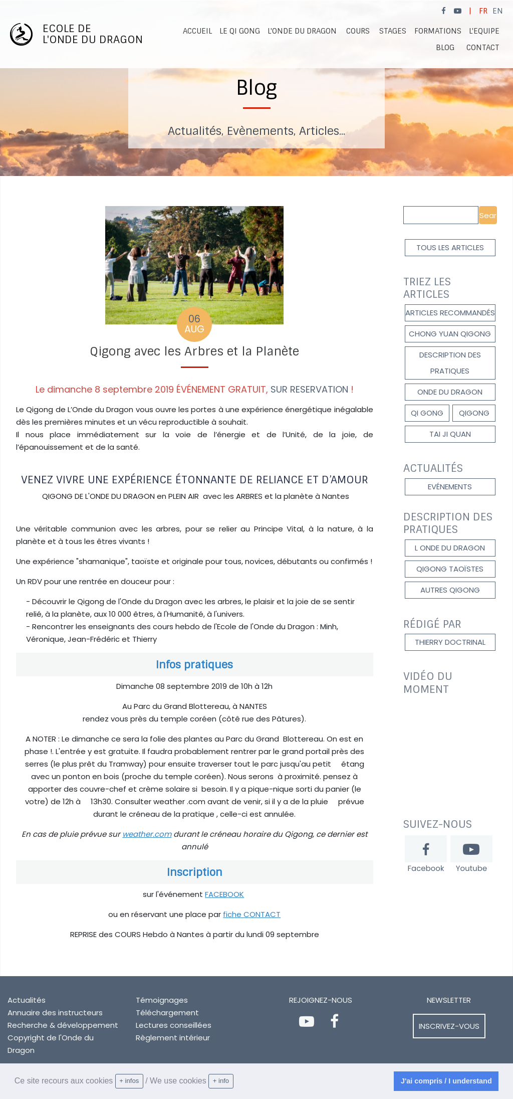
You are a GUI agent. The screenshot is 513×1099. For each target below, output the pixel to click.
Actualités (27, 1000)
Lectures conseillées (173, 1025)
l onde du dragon (450, 547)
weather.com (146, 834)
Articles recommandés (450, 312)
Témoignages (162, 1000)
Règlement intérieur (173, 1037)
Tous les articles (450, 247)
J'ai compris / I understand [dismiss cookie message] (446, 1081)
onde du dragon (449, 392)
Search (488, 215)
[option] (256, 88)
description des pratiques (450, 362)
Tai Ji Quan (450, 434)
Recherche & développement (63, 1025)
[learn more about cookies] (236, 1081)
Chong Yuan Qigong (450, 333)
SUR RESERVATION (309, 389)
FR (483, 11)
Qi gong (427, 413)
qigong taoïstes (449, 569)
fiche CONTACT (252, 914)
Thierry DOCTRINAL (450, 642)
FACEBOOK (224, 894)
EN (497, 11)
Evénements (450, 486)
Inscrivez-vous (449, 1026)
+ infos (129, 1080)
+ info (221, 1080)
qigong (474, 413)
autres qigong (450, 590)
